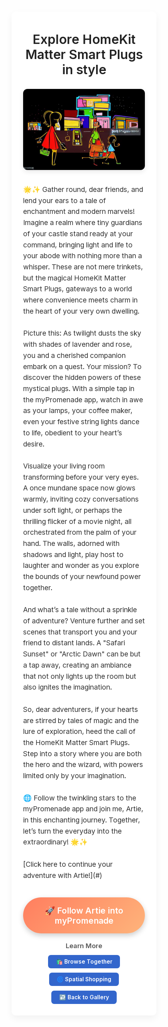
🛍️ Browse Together (84, 961)
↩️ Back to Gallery (84, 997)
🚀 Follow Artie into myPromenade (84, 915)
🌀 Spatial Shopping (84, 979)
